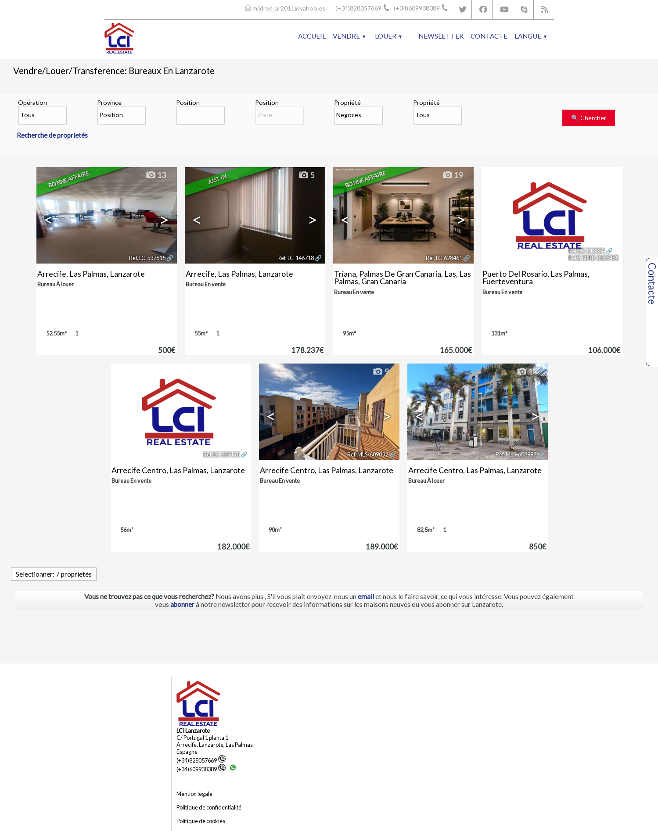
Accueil (312, 36)
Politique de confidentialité (208, 807)
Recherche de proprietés (52, 135)
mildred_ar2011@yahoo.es (288, 8)
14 (526, 371)
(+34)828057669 (201, 760)
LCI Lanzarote (193, 730)
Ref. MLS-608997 (516, 454)
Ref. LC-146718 (295, 257)
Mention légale (194, 793)
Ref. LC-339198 (221, 454)
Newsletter (441, 36)
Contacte (489, 36)
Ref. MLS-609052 (367, 454)
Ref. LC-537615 (147, 257)
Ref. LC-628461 (444, 257)
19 (452, 175)
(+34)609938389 (201, 769)
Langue (530, 36)
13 (155, 175)
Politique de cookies (200, 820)
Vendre (349, 36)
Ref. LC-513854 (586, 250)
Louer (388, 36)
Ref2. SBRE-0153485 (593, 257)
